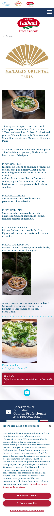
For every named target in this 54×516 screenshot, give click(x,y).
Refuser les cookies (27, 503)
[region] (27, 469)
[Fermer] (50, 426)
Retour (9, 36)
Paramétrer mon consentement (27, 510)
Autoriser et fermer (27, 495)
